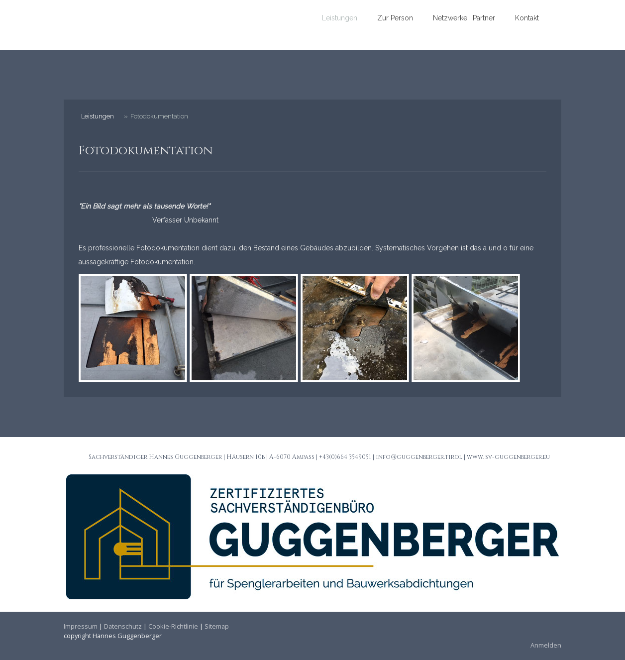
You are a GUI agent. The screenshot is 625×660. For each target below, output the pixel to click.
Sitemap (217, 626)
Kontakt (527, 18)
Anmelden (545, 645)
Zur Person (395, 18)
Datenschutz (123, 626)
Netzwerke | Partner (464, 18)
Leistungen (339, 18)
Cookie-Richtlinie (173, 626)
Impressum (81, 626)
